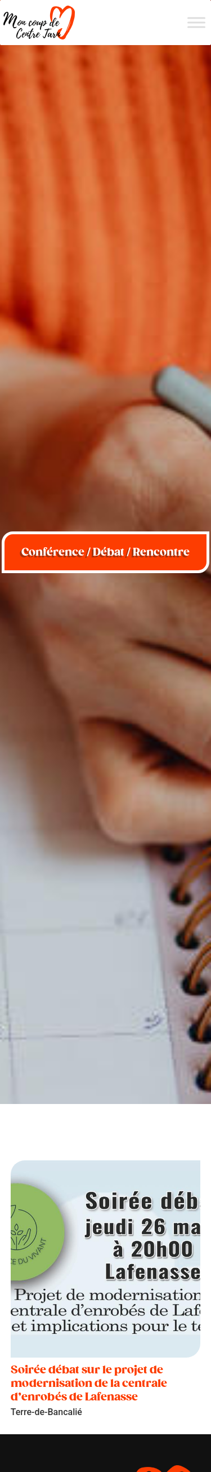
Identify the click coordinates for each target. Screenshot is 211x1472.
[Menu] (196, 22)
